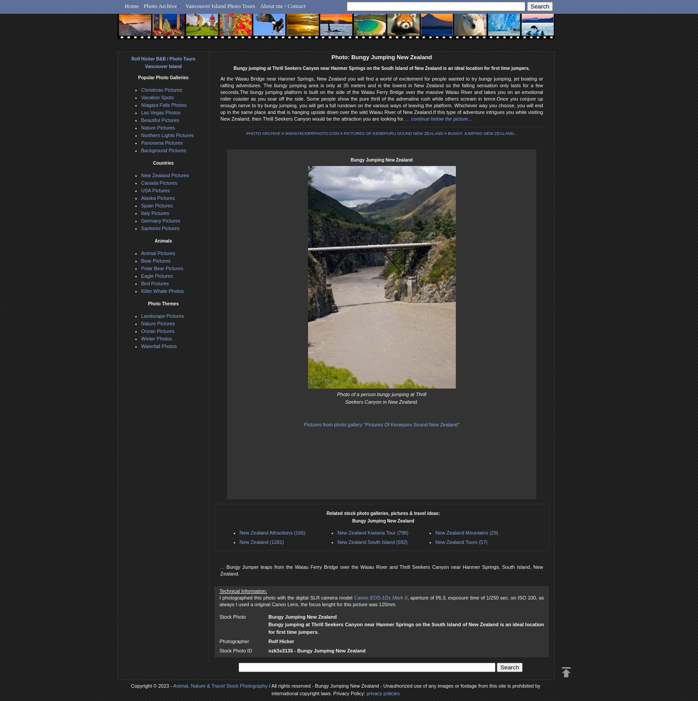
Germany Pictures (160, 220)
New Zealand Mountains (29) (466, 532)
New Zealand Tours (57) (461, 542)
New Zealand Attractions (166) (272, 532)
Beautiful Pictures (160, 120)
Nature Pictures (158, 127)
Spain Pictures (157, 205)
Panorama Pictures (162, 143)
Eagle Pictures (157, 276)
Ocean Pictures (157, 331)
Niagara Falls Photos (164, 105)
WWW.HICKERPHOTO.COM (312, 133)
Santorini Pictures (160, 228)
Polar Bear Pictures (162, 268)
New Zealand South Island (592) (372, 542)
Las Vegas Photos (161, 112)
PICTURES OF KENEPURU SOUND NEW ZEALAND (393, 133)
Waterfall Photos (159, 346)
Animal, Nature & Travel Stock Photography (220, 686)
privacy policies (383, 693)
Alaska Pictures (158, 198)
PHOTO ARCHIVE (263, 133)
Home (132, 6)
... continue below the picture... (439, 119)
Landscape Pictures (162, 316)
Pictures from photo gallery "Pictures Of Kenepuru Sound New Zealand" (382, 424)
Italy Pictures (155, 213)
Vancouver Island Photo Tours (221, 6)
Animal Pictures (158, 253)
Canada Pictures (159, 183)
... (223, 567)
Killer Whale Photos (162, 291)
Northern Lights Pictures (167, 135)
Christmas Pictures (161, 90)
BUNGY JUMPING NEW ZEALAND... (482, 133)
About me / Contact (282, 6)
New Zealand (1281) (261, 542)
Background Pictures (164, 150)
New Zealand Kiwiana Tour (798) (372, 532)
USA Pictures (155, 190)
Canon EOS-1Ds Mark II (380, 597)
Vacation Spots (157, 97)
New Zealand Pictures (165, 175)
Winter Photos (156, 338)
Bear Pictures (155, 260)
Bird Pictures (155, 283)
